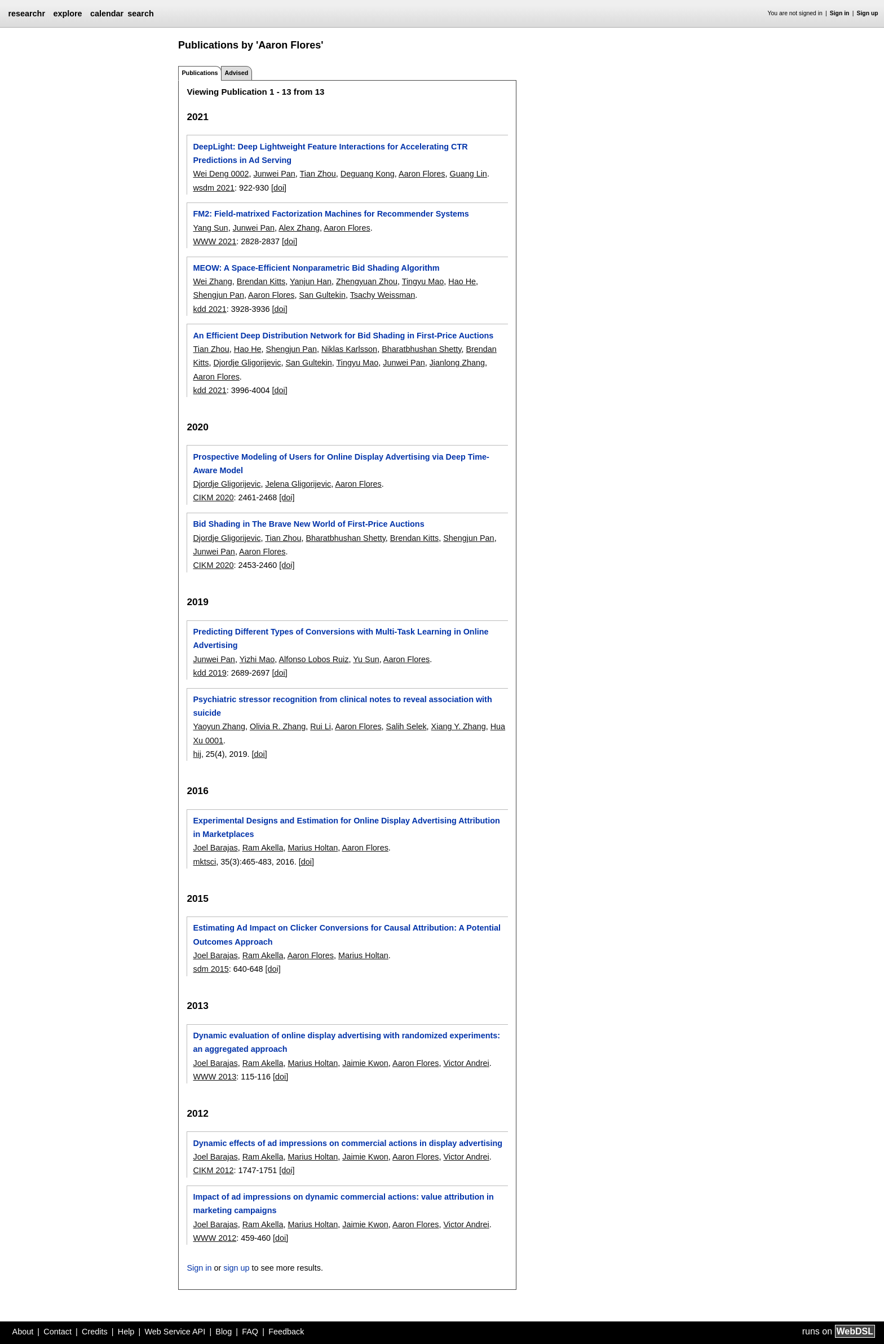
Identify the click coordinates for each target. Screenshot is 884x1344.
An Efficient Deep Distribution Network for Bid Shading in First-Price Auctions (343, 335)
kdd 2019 (209, 672)
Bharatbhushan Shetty (421, 349)
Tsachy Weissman (383, 294)
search (140, 13)
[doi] (278, 187)
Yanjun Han (311, 281)
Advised (236, 72)
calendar (106, 13)
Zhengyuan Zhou (366, 281)
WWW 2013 (214, 1076)
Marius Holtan (313, 847)
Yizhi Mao (257, 659)
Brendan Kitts (261, 281)
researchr (26, 13)
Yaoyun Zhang (219, 726)
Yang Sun (210, 227)
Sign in (840, 13)
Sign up (867, 13)
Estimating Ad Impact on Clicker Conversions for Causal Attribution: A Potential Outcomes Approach (347, 934)
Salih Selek (406, 726)
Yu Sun (366, 659)
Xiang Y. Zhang (458, 726)
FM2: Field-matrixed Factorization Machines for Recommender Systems (330, 213)
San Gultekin (322, 294)
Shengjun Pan (218, 294)
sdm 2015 (210, 968)
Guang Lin (468, 173)
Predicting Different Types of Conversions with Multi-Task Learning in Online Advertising (340, 638)
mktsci (204, 861)
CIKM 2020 (213, 497)
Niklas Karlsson (349, 349)
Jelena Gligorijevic (298, 483)
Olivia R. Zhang (278, 726)
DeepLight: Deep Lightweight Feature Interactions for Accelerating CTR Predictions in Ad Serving (330, 153)
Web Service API (174, 1331)
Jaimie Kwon (365, 1063)
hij (197, 754)
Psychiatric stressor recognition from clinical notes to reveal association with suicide (342, 706)
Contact (57, 1331)
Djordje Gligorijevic (247, 362)
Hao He (462, 281)
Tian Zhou (318, 173)
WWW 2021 (214, 241)
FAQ (250, 1331)
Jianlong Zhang (457, 362)
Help (126, 1331)
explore (67, 13)
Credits (95, 1331)
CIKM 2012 (213, 1170)
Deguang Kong (368, 173)
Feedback (286, 1331)
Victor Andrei (466, 1063)
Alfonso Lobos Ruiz (313, 659)
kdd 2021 (209, 309)
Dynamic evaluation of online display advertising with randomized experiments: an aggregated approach (346, 1042)
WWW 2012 (214, 1237)
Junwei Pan (274, 173)
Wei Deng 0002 (221, 173)
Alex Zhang (299, 227)
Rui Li (320, 726)
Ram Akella (263, 847)
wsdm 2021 (214, 187)
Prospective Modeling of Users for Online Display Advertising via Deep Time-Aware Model (341, 463)
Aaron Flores (422, 173)
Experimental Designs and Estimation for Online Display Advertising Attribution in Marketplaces (346, 827)
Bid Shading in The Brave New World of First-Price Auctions (308, 523)
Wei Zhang (212, 281)
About (23, 1331)
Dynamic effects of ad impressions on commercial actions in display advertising (347, 1143)
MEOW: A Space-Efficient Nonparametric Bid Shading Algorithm (316, 267)
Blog (223, 1331)
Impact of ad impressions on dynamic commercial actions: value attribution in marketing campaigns (343, 1203)
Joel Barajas (215, 847)
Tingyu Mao (423, 281)
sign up (236, 1267)
